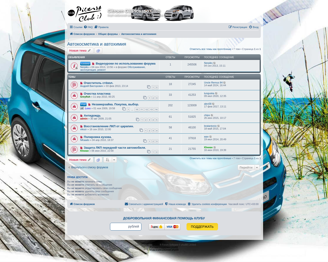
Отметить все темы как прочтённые (210, 49)
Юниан (84, 150)
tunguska (209, 93)
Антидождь (92, 115)
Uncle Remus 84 (213, 82)
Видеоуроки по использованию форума (125, 63)
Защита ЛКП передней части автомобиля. (115, 147)
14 (156, 109)
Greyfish (85, 96)
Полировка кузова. (98, 137)
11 (142, 109)
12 (146, 109)
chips (207, 115)
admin (83, 118)
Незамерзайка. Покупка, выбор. (115, 104)
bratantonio (210, 126)
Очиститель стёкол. (98, 83)
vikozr (83, 129)
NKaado (84, 140)
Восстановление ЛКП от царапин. (109, 126)
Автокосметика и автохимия (96, 44)
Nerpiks (84, 67)
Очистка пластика (97, 93)
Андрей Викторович (91, 86)
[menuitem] (88, 27)
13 (151, 109)
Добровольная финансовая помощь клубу (164, 218)
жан (206, 136)
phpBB (156, 245)
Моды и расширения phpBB (164, 250)
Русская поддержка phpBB (164, 247)
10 (137, 109)
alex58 (207, 103)
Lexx (88, 108)
